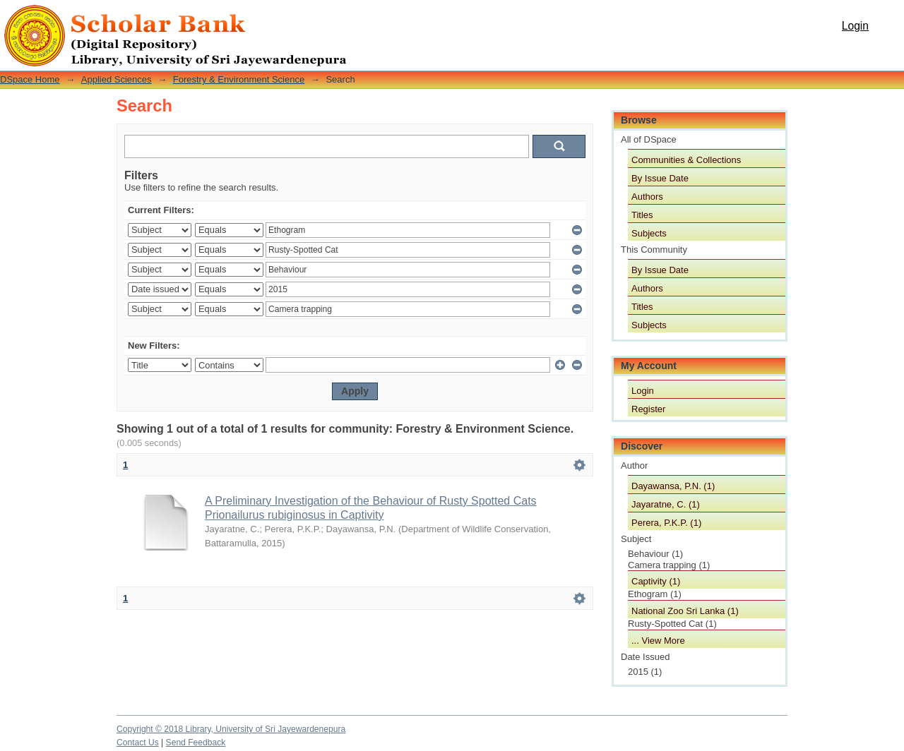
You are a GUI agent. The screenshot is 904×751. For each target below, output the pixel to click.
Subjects (649, 233)
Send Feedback (196, 742)
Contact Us (138, 742)
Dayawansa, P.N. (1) (673, 486)
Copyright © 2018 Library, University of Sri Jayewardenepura (231, 729)
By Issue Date (660, 178)
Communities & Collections (686, 160)
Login (855, 26)
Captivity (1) (655, 581)
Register (648, 409)
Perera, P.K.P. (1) (666, 522)
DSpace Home (30, 79)
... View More (658, 640)
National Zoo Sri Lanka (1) (685, 611)
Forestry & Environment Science (238, 79)
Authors (647, 196)
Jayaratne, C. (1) (665, 504)
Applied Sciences (116, 79)
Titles (642, 215)
